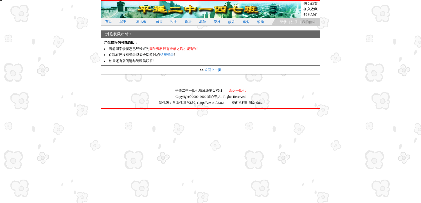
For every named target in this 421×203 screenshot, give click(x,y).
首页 (108, 21)
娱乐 (231, 22)
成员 (202, 21)
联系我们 (311, 15)
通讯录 (141, 21)
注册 (294, 22)
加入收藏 (311, 9)
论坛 (188, 21)
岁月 (217, 21)
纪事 (123, 21)
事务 (246, 22)
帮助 (260, 22)
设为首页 (311, 4)
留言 (159, 21)
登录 (283, 22)
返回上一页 (212, 70)
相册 (173, 21)
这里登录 (167, 55)
